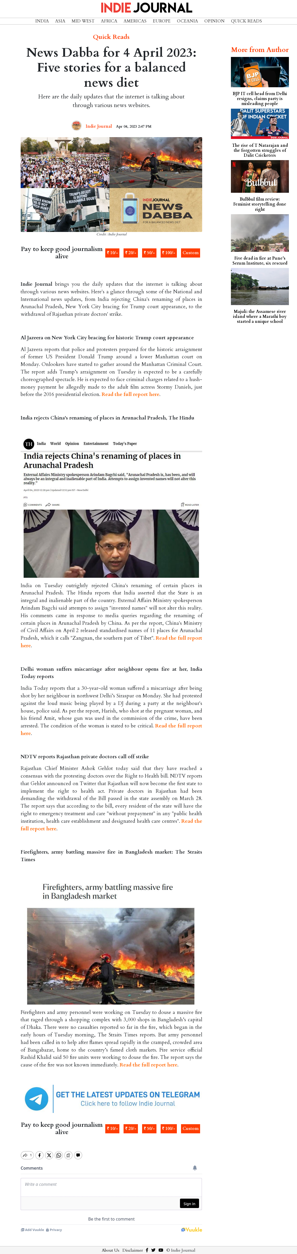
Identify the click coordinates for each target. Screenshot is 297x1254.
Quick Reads (246, 21)
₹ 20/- (130, 253)
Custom (191, 253)
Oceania (187, 21)
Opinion (214, 21)
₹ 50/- (149, 253)
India (42, 21)
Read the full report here (130, 394)
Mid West (83, 21)
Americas (135, 21)
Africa (109, 21)
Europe (162, 21)
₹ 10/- (112, 253)
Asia (60, 21)
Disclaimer (133, 1246)
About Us (110, 1246)
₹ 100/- (168, 253)
